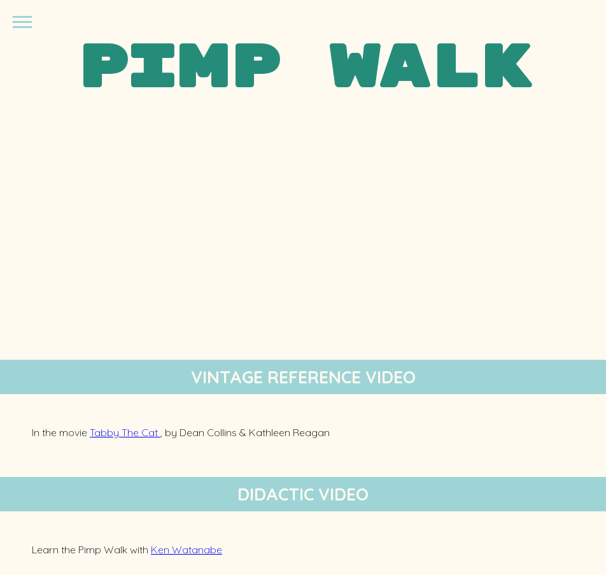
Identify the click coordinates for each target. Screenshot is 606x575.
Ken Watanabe (186, 549)
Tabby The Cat (125, 432)
